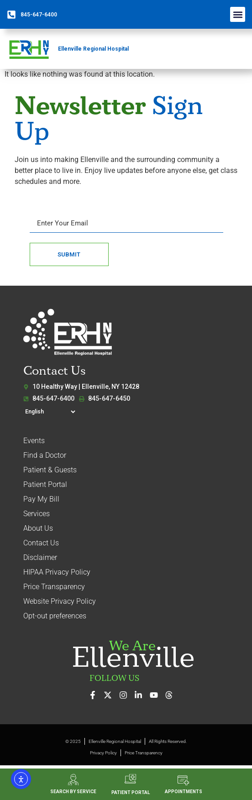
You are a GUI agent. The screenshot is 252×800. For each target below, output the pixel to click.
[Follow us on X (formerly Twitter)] (110, 695)
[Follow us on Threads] (171, 695)
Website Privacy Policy (59, 601)
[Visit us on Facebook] (95, 695)
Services (36, 513)
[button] (237, 14)
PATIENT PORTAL (130, 792)
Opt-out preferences (54, 616)
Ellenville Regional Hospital (93, 49)
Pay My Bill (41, 499)
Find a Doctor (44, 455)
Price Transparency (54, 586)
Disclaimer (40, 557)
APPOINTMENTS (183, 791)
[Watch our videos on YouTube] (156, 695)
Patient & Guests (50, 469)
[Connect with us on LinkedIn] (140, 695)
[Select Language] (50, 411)
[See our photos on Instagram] (125, 695)
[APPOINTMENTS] (183, 780)
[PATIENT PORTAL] (130, 778)
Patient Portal (45, 484)
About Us (38, 528)
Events (34, 440)
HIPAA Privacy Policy (56, 572)
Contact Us (41, 543)
